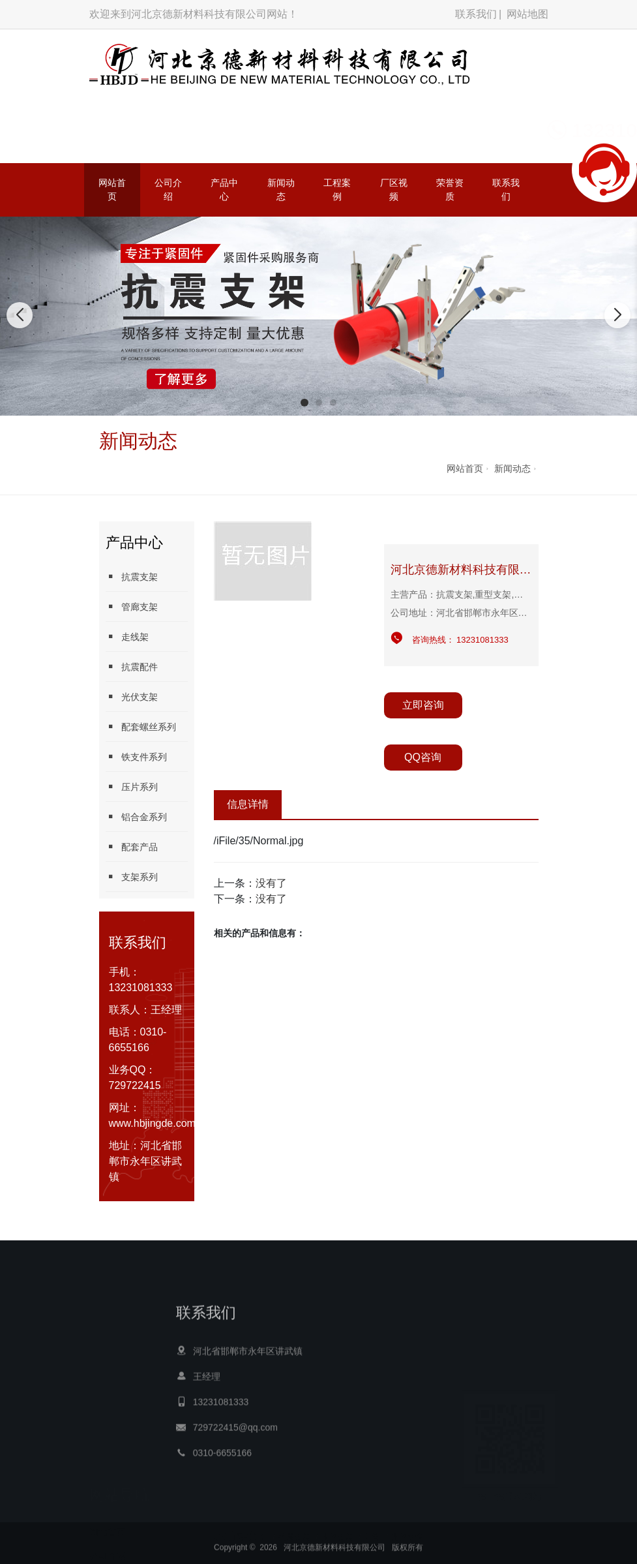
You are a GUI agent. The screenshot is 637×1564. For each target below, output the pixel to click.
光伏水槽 (406, 1524)
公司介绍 (168, 189)
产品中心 (224, 189)
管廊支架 (132, 606)
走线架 (127, 636)
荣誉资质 (450, 189)
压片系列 (132, 786)
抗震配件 (132, 666)
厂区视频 (393, 189)
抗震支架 (132, 576)
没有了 (271, 883)
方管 (371, 1524)
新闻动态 (281, 189)
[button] (304, 402)
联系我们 (476, 14)
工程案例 (337, 189)
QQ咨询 (422, 757)
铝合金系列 (136, 816)
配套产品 (132, 846)
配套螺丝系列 (141, 726)
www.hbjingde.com (152, 1123)
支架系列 (132, 876)
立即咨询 (423, 705)
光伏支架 (132, 696)
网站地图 (527, 14)
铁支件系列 (136, 756)
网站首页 (112, 189)
